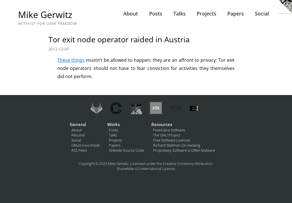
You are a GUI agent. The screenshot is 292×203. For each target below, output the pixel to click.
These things (71, 60)
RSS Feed (79, 150)
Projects (206, 13)
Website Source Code (126, 150)
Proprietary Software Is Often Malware (184, 150)
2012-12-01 (58, 49)
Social (262, 13)
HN (156, 108)
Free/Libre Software (169, 130)
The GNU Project (166, 135)
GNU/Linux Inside (85, 145)
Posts (155, 13)
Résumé (78, 135)
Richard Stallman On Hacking (176, 145)
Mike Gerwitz (45, 14)
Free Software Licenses (171, 140)
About (130, 13)
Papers (235, 13)
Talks (179, 13)
